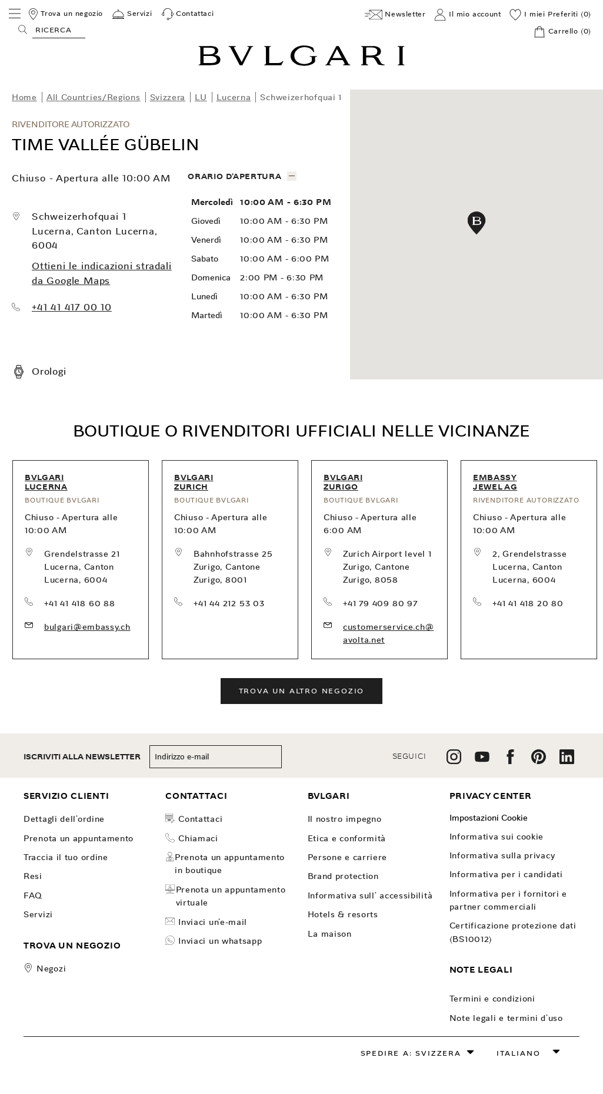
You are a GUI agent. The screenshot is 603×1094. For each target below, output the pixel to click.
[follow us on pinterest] (538, 761)
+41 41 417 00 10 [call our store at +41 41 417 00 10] (72, 307)
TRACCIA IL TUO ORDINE (66, 857)
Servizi (38, 914)
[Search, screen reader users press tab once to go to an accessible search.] (58, 29)
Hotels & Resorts (343, 914)
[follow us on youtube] (482, 761)
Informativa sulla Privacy (502, 855)
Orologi (49, 371)
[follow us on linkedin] (566, 761)
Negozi (51, 968)
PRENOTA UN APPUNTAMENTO (79, 838)
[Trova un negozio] (65, 14)
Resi (33, 876)
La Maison (330, 934)
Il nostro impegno (345, 819)
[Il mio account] (467, 15)
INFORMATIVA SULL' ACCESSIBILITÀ (370, 895)
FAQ (33, 895)
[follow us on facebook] (510, 761)
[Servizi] (132, 14)
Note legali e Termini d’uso (506, 1018)
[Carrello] (562, 32)
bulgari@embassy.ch (87, 627)
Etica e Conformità (347, 838)
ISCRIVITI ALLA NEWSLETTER (82, 757)
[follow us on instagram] (454, 761)
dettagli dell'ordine (64, 819)
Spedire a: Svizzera (411, 1053)
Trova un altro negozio (302, 691)
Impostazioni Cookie (488, 818)
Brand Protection (343, 876)
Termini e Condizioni (492, 998)
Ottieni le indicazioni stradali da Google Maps (102, 273)
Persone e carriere (348, 857)
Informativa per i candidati (506, 874)
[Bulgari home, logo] (301, 64)
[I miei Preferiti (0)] (550, 15)
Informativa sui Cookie (496, 836)
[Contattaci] (188, 14)
